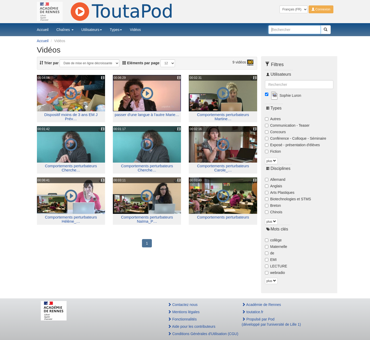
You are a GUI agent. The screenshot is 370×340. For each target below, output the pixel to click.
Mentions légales (184, 312)
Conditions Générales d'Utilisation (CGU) (199, 334)
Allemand (275, 179)
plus (271, 161)
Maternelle (276, 247)
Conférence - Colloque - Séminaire (295, 138)
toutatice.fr (252, 312)
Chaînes (65, 30)
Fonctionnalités (182, 319)
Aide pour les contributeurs (192, 326)
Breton (273, 205)
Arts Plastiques (279, 192)
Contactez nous (183, 305)
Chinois (273, 212)
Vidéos (135, 30)
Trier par (49, 63)
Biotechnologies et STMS (288, 199)
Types (116, 30)
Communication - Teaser (287, 125)
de (269, 253)
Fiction (273, 151)
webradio (275, 273)
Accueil (43, 30)
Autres (273, 119)
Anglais (273, 186)
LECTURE (276, 266)
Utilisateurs (91, 30)
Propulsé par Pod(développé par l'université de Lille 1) (271, 321)
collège (273, 240)
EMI (271, 260)
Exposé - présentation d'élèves (292, 145)
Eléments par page (140, 63)
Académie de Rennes (261, 305)
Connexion (320, 9)
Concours (275, 132)
